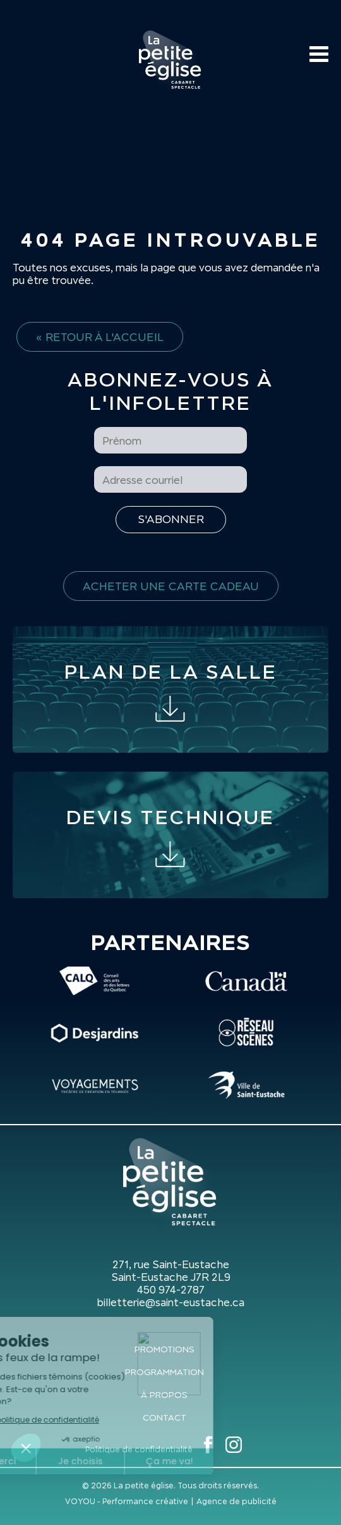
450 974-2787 (171, 1289)
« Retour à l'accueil (100, 336)
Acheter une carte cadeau (171, 586)
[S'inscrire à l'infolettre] (171, 519)
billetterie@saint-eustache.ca (170, 1302)
